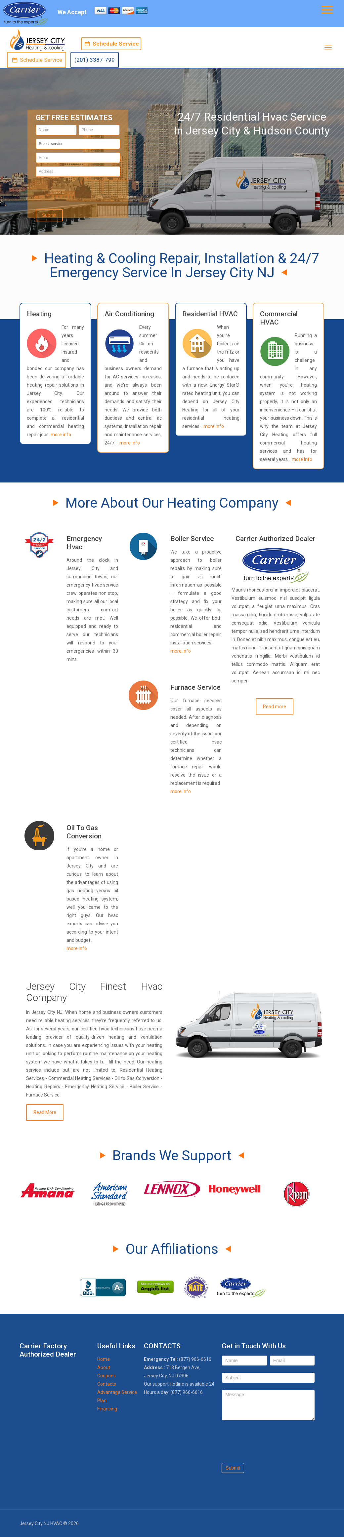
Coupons (106, 1375)
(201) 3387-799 (94, 60)
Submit (233, 1468)
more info (61, 434)
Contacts (106, 1384)
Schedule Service (111, 43)
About (103, 1367)
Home (103, 1359)
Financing (107, 1408)
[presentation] (78, 191)
